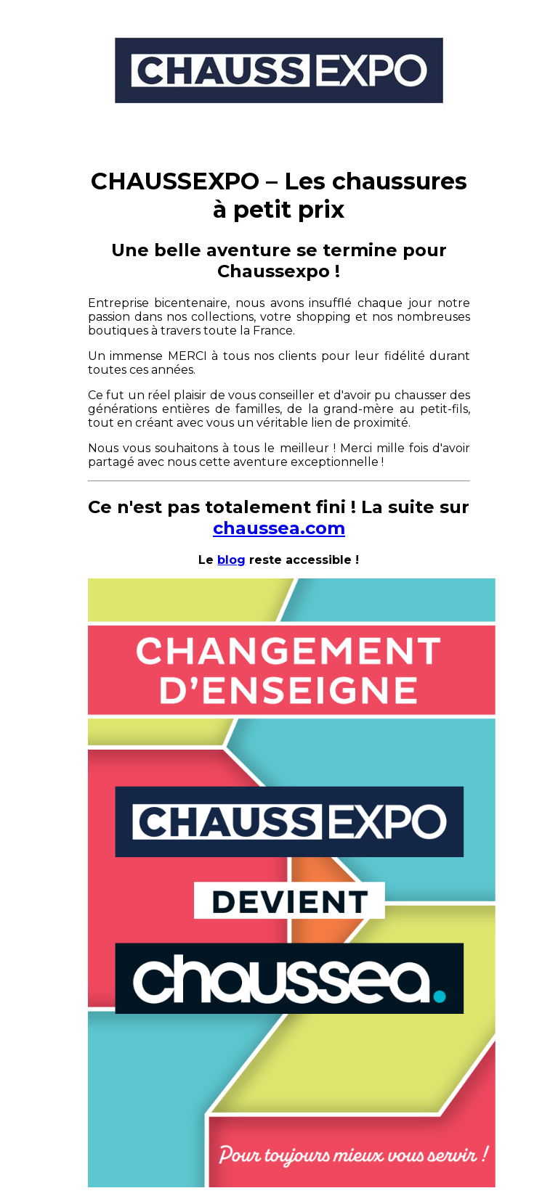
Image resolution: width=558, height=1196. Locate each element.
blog (231, 560)
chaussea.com (279, 527)
